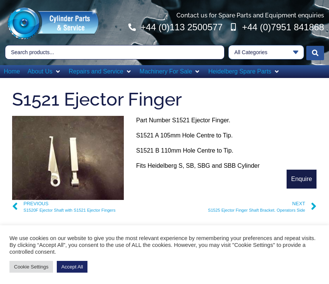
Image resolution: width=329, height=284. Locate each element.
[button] (44, 70)
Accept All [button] (72, 267)
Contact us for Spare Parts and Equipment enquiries (250, 15)
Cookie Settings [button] (31, 267)
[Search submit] (315, 51)
